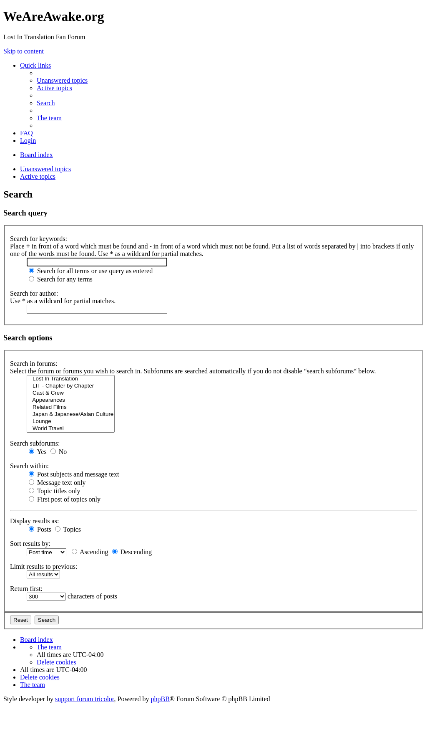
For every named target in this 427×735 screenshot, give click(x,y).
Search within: (29, 465)
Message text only (57, 482)
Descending (132, 551)
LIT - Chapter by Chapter (70, 386)
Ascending (90, 551)
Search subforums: (35, 443)
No (58, 451)
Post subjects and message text (74, 474)
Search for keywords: (38, 238)
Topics (68, 529)
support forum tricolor (84, 698)
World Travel (70, 428)
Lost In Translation (70, 379)
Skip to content (23, 51)
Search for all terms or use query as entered (91, 270)
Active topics (37, 176)
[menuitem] (62, 80)
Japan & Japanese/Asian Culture (70, 414)
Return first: (26, 588)
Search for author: (34, 293)
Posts (40, 529)
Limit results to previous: (43, 566)
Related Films (70, 407)
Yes (38, 451)
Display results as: (34, 521)
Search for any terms (61, 279)
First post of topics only (64, 499)
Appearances (70, 400)
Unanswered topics (45, 168)
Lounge (70, 421)
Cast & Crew (70, 393)
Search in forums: (34, 363)
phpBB (160, 698)
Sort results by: (30, 543)
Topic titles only (54, 490)
